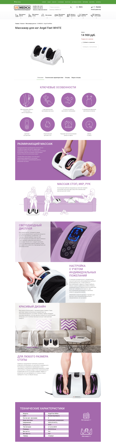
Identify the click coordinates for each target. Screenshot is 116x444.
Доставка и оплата (76, 2)
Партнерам (85, 2)
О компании (61, 2)
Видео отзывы (76, 77)
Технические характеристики (54, 77)
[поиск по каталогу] (61, 7)
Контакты (98, 2)
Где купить (92, 2)
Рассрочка (67, 2)
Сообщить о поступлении (90, 47)
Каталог (44, 2)
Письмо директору (96, 9)
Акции (49, 2)
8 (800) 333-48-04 (38, 8)
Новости (54, 2)
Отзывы (67, 77)
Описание (40, 77)
